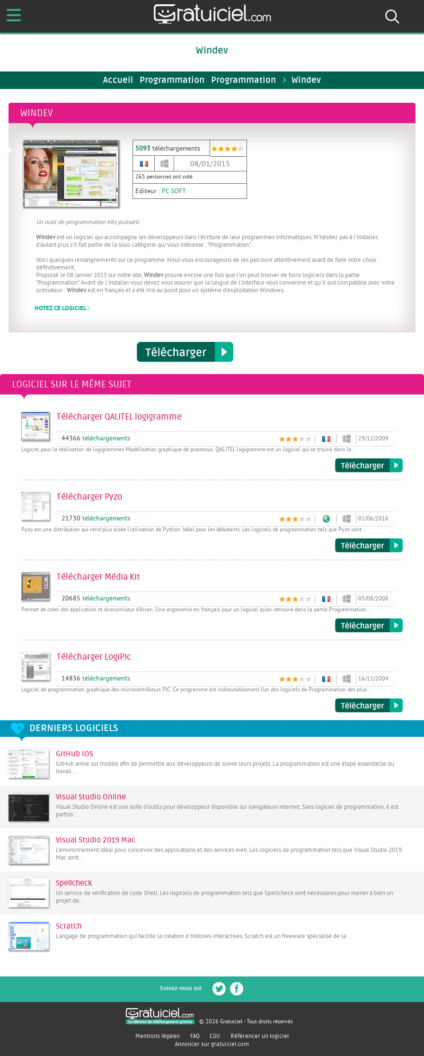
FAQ (195, 1036)
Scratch (68, 926)
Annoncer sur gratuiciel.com (212, 1044)
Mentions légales (157, 1036)
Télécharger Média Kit (369, 625)
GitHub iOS (74, 754)
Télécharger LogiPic (369, 705)
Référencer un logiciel (259, 1036)
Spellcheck (74, 883)
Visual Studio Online (91, 797)
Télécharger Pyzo (369, 545)
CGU (215, 1036)
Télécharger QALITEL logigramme (369, 465)
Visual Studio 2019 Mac (95, 840)
